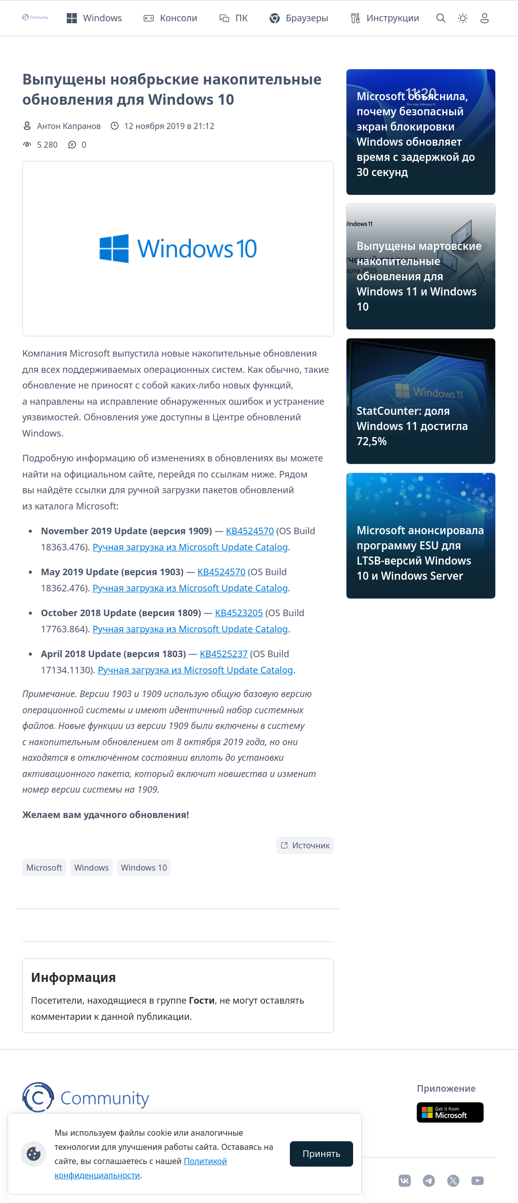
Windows (91, 867)
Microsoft (44, 867)
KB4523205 (239, 613)
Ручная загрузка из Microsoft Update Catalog (190, 547)
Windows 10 (144, 867)
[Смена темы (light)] (463, 18)
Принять (321, 1153)
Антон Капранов (69, 126)
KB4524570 (250, 531)
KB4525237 (224, 654)
